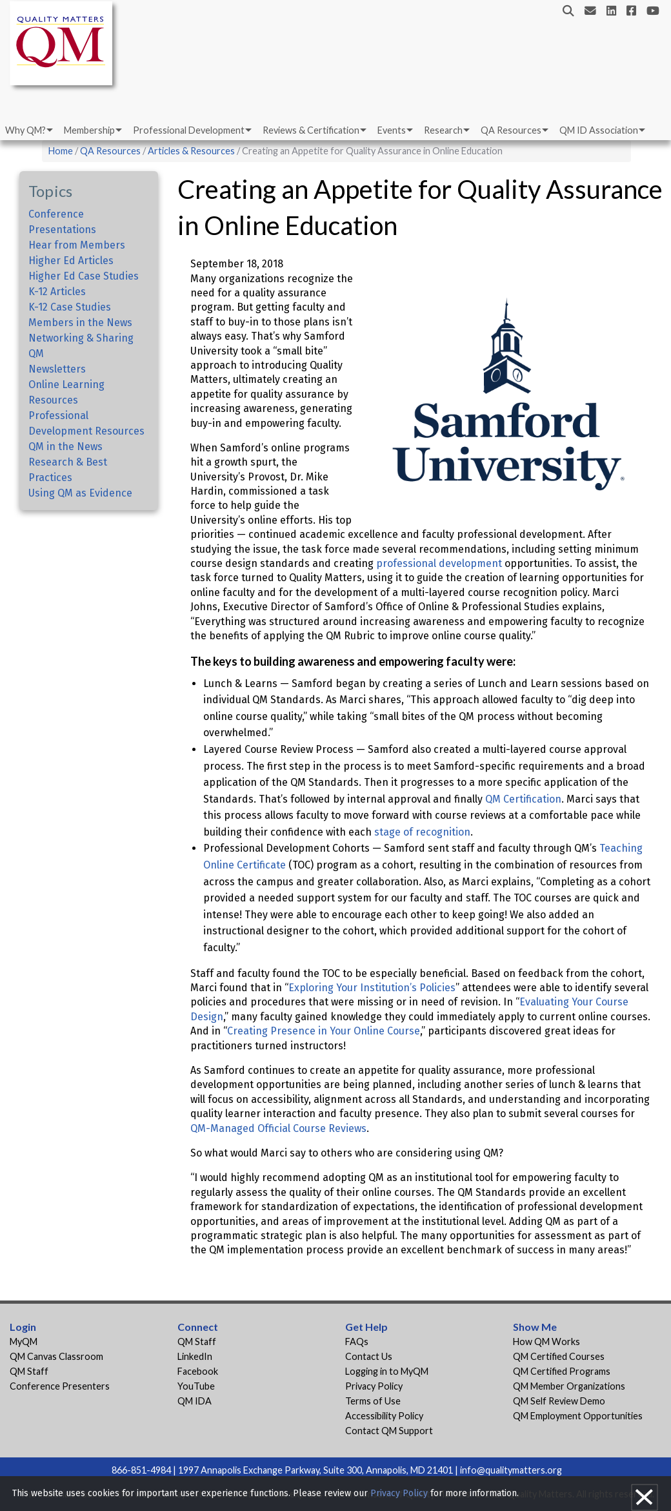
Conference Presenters (60, 1386)
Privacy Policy (374, 1386)
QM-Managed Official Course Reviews (278, 1128)
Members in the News (80, 322)
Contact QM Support (389, 1430)
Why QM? (25, 130)
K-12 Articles (57, 291)
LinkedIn (194, 1356)
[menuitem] (28, 130)
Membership (89, 130)
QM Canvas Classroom (56, 1356)
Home (60, 150)
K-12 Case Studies (69, 307)
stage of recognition (422, 832)
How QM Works (546, 1341)
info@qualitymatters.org (511, 1470)
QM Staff (29, 1371)
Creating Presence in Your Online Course (323, 1031)
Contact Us (368, 1356)
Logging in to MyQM (386, 1371)
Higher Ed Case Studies (83, 276)
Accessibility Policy (384, 1415)
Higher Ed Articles (71, 260)
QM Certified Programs (561, 1371)
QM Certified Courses (559, 1356)
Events (391, 130)
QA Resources (511, 130)
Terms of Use (373, 1400)
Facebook (197, 1371)
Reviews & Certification (311, 130)
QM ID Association (598, 130)
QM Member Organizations (569, 1386)
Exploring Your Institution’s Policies (372, 988)
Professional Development (189, 130)
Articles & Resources (192, 150)
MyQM (23, 1341)
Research (443, 130)
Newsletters (57, 369)
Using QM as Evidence (80, 493)
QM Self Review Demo (559, 1400)
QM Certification (523, 799)
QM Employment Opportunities (578, 1415)
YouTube (196, 1386)
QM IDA (194, 1400)
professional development (439, 563)
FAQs (356, 1341)
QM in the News (65, 446)
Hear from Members (76, 245)
